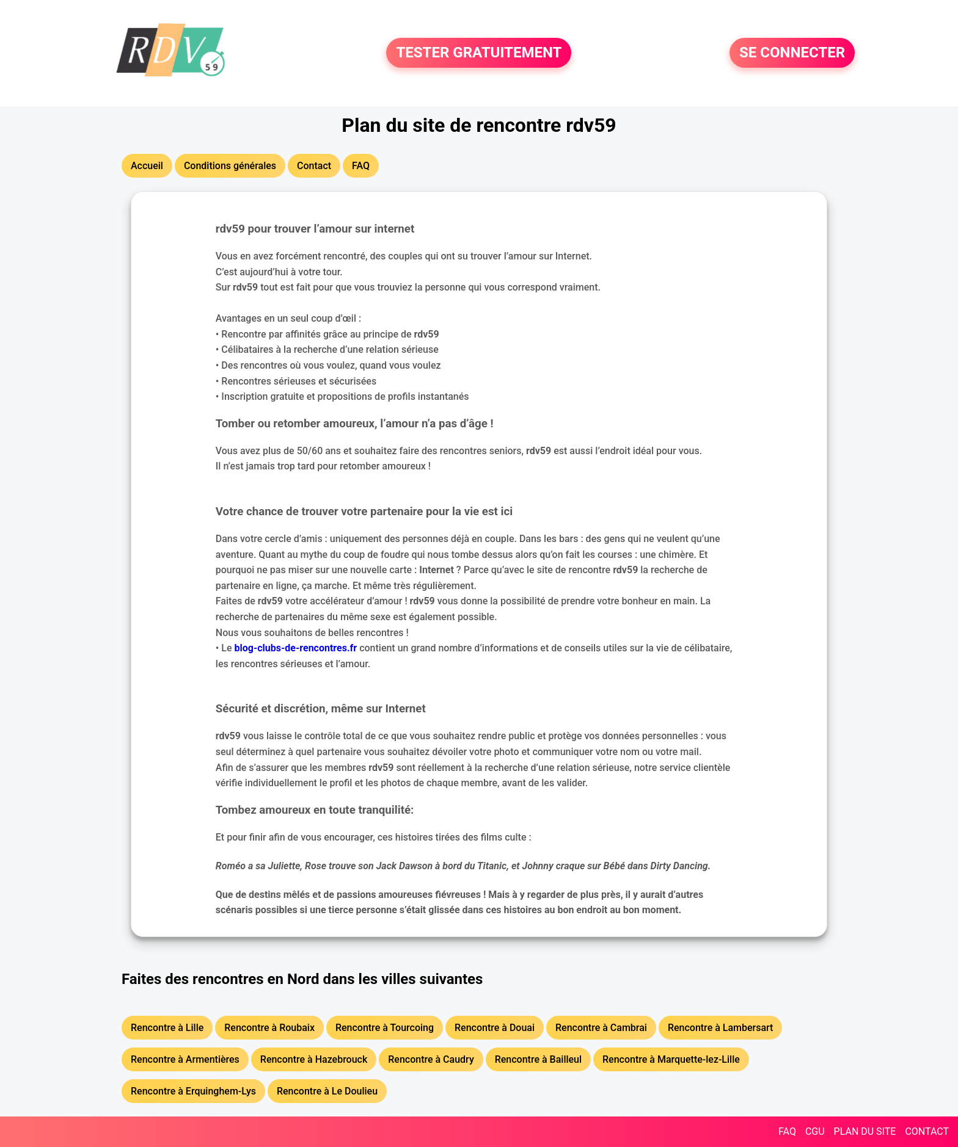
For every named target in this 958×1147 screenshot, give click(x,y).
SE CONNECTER (792, 53)
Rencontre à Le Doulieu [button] (327, 1091)
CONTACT (927, 1131)
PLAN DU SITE (865, 1131)
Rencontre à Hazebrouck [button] (313, 1059)
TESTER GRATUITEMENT (478, 53)
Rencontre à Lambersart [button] (720, 1027)
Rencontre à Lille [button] (167, 1027)
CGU (815, 1131)
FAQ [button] (361, 166)
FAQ (787, 1131)
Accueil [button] (147, 166)
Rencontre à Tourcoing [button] (384, 1027)
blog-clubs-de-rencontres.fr (296, 648)
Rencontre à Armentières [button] (185, 1059)
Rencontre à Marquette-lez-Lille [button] (671, 1059)
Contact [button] (314, 166)
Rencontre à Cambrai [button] (601, 1027)
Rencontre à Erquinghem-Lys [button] (193, 1091)
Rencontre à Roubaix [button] (269, 1027)
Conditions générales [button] (230, 166)
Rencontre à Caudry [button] (431, 1059)
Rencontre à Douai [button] (495, 1027)
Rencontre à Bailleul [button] (538, 1059)
